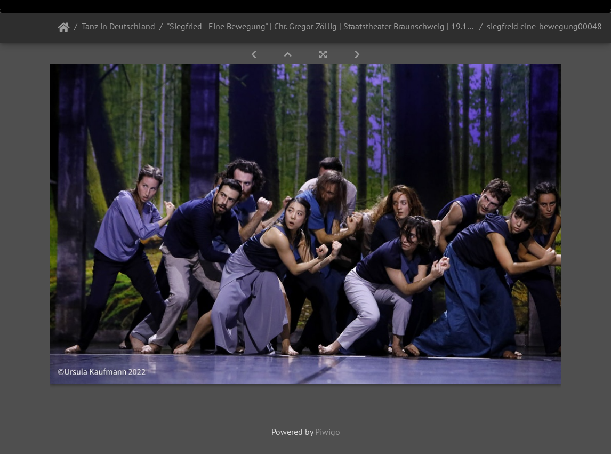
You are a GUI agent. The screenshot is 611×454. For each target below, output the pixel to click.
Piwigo (327, 431)
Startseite (64, 28)
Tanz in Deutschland (118, 26)
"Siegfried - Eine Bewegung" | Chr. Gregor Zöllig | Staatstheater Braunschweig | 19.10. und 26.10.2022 (321, 26)
